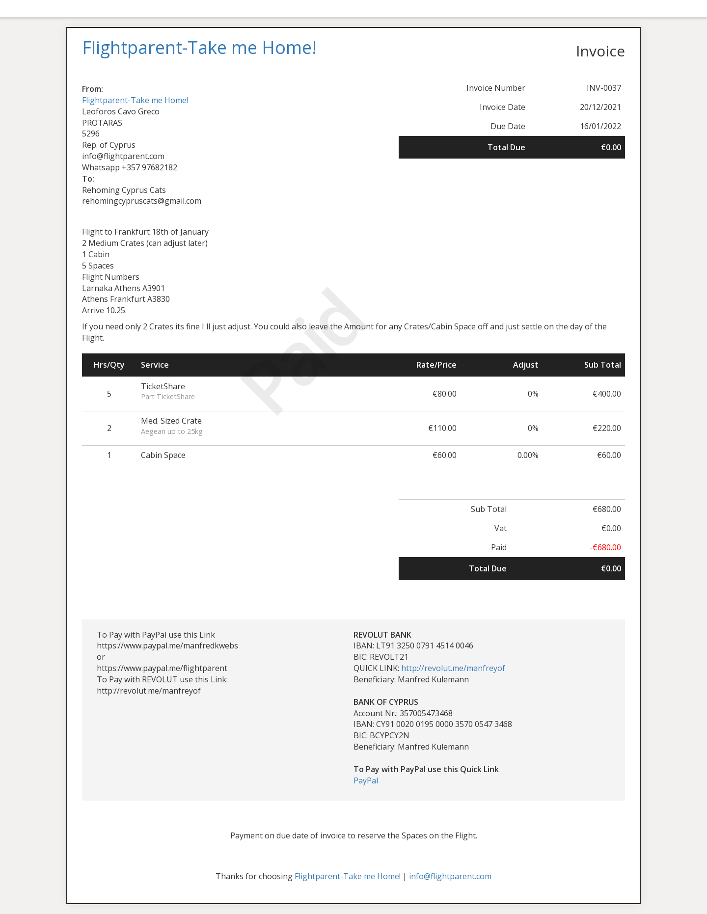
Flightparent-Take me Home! (135, 100)
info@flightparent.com (450, 876)
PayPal (366, 780)
